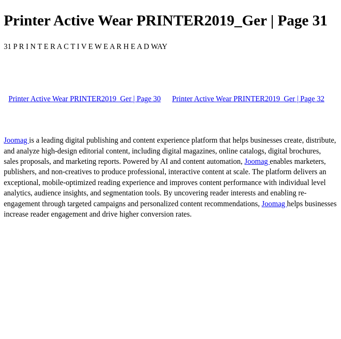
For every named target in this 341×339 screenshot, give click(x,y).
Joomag (16, 140)
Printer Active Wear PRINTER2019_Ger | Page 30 (84, 99)
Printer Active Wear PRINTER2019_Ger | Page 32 (248, 99)
